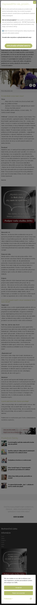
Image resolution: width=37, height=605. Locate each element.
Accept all (18, 587)
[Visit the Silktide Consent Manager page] (31, 599)
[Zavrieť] (34, 2)
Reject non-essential (18, 593)
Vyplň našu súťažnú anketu (18, 46)
